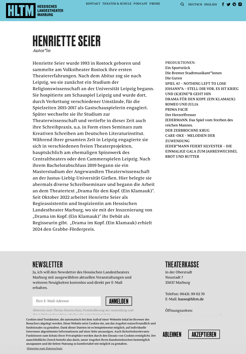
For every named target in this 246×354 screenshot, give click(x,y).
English (210, 4)
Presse (154, 3)
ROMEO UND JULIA (181, 104)
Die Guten (173, 78)
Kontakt (93, 3)
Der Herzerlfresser (180, 115)
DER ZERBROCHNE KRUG (187, 130)
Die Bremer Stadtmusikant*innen (193, 73)
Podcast (140, 3)
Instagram (240, 4)
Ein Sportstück (177, 67)
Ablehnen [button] (172, 334)
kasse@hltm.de (191, 299)
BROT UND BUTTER (182, 156)
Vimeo (234, 4)
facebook (223, 4)
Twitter (228, 4)
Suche (182, 4)
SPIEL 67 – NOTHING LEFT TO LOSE (195, 83)
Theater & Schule (117, 3)
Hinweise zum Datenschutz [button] (44, 348)
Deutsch (195, 4)
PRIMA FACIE (176, 109)
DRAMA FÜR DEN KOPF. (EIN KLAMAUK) (200, 99)
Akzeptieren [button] (204, 334)
